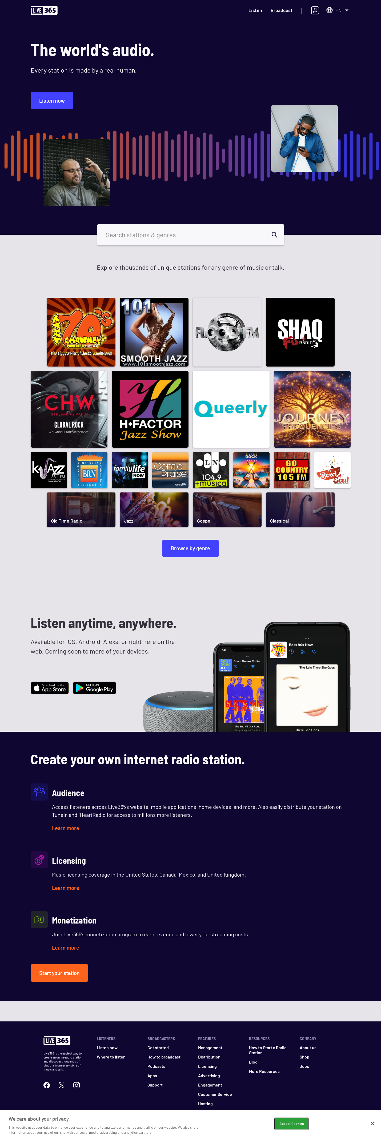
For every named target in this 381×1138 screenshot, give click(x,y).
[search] (277, 235)
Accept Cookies (291, 1126)
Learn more (65, 828)
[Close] (372, 1126)
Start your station (59, 973)
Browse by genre (190, 548)
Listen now (52, 100)
